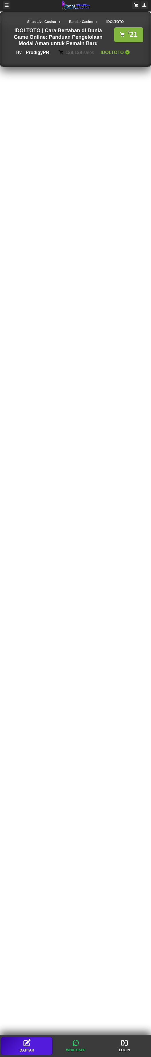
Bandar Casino (81, 22)
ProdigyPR (37, 52)
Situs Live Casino (41, 22)
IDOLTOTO (115, 22)
